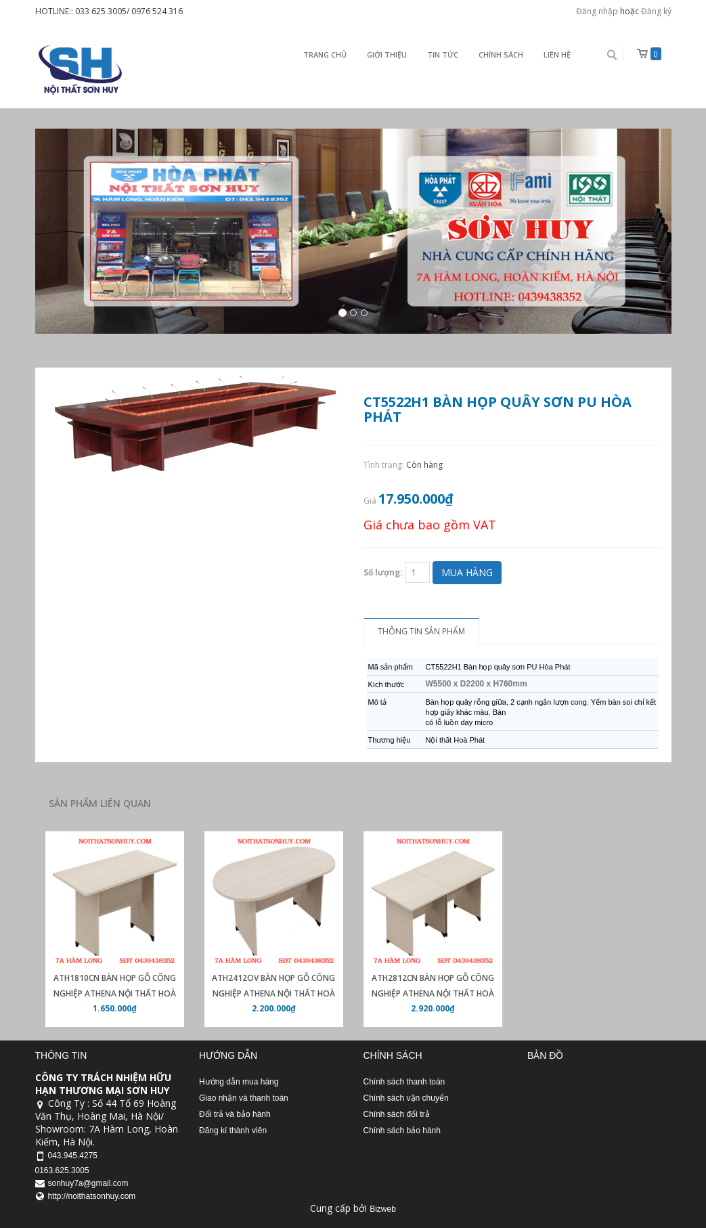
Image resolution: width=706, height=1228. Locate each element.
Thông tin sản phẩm (421, 631)
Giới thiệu (387, 54)
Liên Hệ (557, 54)
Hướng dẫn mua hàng (238, 1082)
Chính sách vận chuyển (406, 1098)
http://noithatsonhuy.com (92, 1196)
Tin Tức (442, 54)
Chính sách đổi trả (396, 1114)
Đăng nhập (597, 11)
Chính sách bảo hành (402, 1130)
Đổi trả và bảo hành (235, 1114)
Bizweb (383, 1209)
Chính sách (501, 54)
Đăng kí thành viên (233, 1130)
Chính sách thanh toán (404, 1082)
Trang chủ (325, 54)
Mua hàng (467, 572)
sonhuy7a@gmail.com (88, 1183)
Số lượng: (383, 572)
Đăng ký (656, 11)
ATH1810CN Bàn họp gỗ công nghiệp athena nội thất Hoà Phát (114, 993)
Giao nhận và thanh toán (243, 1098)
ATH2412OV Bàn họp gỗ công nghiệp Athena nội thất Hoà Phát (273, 993)
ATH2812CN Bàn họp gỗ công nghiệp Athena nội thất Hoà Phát (433, 993)
